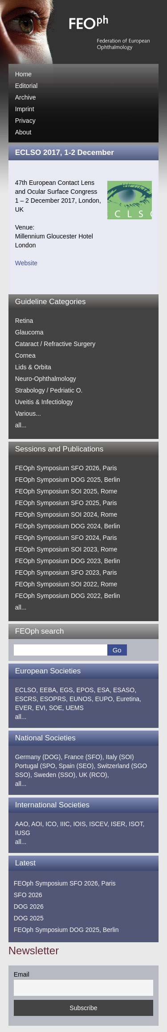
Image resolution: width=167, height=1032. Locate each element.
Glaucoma (29, 332)
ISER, (119, 823)
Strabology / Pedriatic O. (49, 390)
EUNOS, (81, 698)
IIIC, (66, 823)
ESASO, (124, 690)
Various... (28, 413)
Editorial (26, 85)
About (23, 132)
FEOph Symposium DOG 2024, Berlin (67, 526)
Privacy (25, 120)
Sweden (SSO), (55, 774)
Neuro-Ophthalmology (45, 378)
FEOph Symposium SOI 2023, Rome (66, 549)
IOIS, (80, 823)
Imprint (24, 109)
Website (26, 263)
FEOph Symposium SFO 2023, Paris (66, 572)
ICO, (51, 823)
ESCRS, (26, 698)
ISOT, (136, 823)
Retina (24, 320)
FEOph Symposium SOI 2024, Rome (66, 514)
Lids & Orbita (33, 367)
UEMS (74, 707)
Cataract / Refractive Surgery (55, 343)
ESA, (104, 690)
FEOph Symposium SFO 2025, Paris (66, 502)
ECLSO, (26, 690)
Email (21, 974)
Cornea (25, 355)
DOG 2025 (29, 918)
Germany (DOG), (39, 756)
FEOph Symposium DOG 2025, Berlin (67, 479)
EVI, (41, 707)
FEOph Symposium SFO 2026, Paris (66, 468)
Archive (25, 97)
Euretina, (128, 698)
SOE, (56, 707)
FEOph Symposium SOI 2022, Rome (66, 584)
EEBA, (49, 690)
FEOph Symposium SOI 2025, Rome (66, 491)
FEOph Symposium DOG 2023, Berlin (67, 560)
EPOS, (86, 690)
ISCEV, (99, 823)
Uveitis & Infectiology (44, 401)
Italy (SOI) (120, 756)
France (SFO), (84, 756)
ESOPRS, (54, 698)
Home (23, 74)
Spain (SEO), (77, 765)
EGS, (67, 690)
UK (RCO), (94, 774)
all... (21, 425)
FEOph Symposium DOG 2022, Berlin (67, 595)
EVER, (24, 707)
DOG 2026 (29, 906)
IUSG (22, 832)
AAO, (22, 823)
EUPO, (104, 698)
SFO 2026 (28, 894)
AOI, (37, 823)
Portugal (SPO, (36, 765)
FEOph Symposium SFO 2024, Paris (66, 537)
